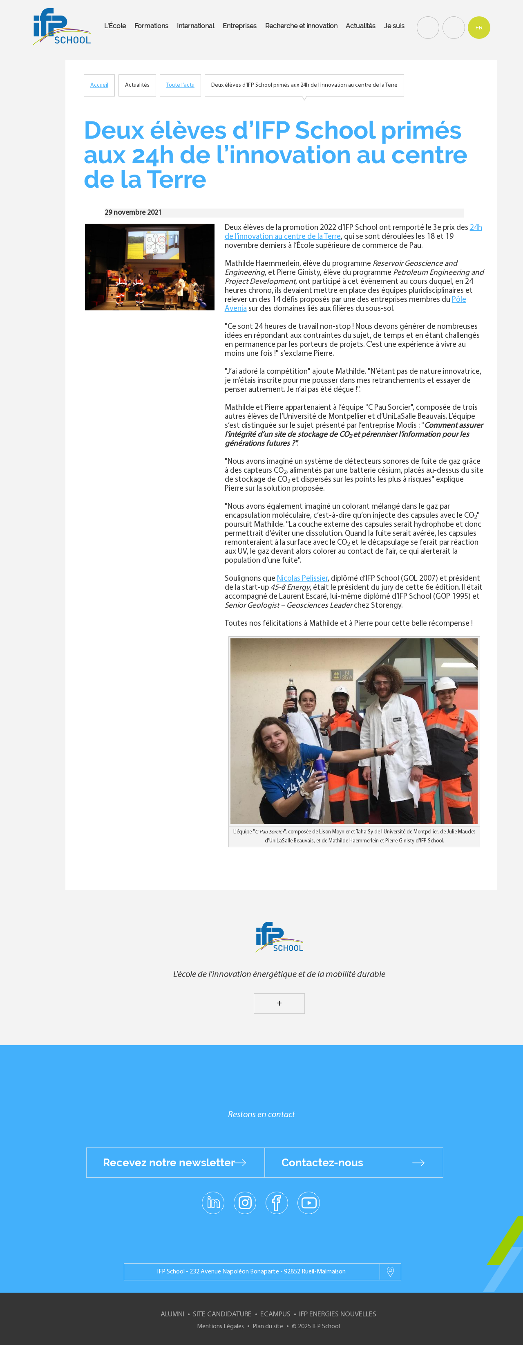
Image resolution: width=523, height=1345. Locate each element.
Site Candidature (222, 1314)
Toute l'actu (180, 85)
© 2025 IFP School (316, 1326)
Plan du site (268, 1326)
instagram (244, 1202)
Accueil (99, 85)
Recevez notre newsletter (169, 1162)
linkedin (213, 1198)
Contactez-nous (322, 1162)
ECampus (275, 1314)
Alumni (172, 1314)
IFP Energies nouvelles (337, 1314)
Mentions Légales (220, 1326)
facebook (276, 1202)
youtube (309, 1202)
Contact (453, 27)
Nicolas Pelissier (302, 579)
